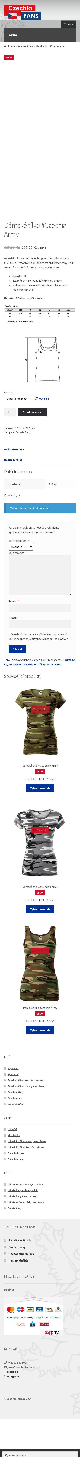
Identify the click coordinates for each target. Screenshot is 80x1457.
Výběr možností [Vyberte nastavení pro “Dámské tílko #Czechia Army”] (40, 1068)
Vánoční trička (16, 1142)
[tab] (40, 488)
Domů (11, 46)
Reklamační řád (18, 1299)
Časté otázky (17, 1285)
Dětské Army (15, 1246)
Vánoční (12, 1167)
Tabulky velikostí (20, 1278)
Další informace (14, 488)
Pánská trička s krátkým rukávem (26, 1118)
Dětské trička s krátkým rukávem (26, 1240)
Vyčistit (44, 437)
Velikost (9, 430)
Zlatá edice (14, 1173)
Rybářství (13, 1112)
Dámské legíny (16, 1191)
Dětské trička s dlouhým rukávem (26, 1222)
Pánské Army (15, 1136)
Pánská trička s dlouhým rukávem (26, 1124)
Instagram (11, 1414)
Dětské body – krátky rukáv (23, 1234)
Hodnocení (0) (13, 498)
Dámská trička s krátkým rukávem (26, 1185)
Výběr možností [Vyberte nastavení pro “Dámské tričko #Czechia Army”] (40, 826)
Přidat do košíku (32, 450)
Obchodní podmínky (21, 1292)
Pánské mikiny (16, 1130)
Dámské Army (25, 46)
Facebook (11, 1410)
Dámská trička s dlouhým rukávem (27, 1179)
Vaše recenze (17, 591)
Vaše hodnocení (19, 579)
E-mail (13, 656)
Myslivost (13, 1106)
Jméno (14, 639)
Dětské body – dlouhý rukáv (23, 1228)
